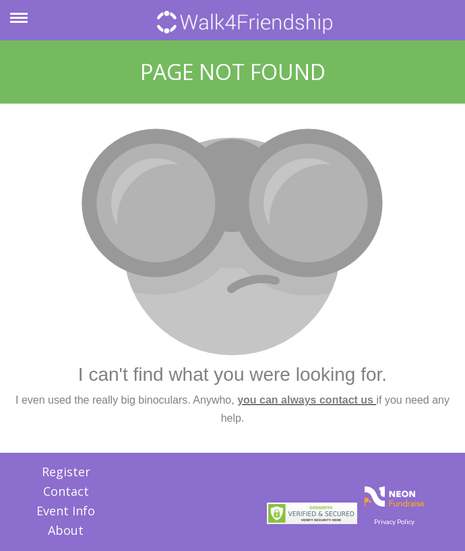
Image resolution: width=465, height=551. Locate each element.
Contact (66, 491)
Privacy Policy (394, 521)
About (66, 530)
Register (66, 472)
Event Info (65, 511)
